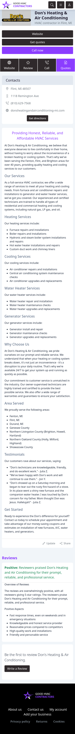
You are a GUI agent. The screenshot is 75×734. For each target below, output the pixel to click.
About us (15, 709)
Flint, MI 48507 (21, 89)
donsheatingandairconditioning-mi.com (38, 110)
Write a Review (17, 668)
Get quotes (37, 42)
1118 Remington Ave (25, 96)
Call (47, 65)
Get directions (37, 118)
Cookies (59, 721)
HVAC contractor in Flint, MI (53, 23)
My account (58, 709)
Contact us (36, 709)
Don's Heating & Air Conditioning (51, 15)
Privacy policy (20, 721)
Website (37, 34)
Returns (41, 721)
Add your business (37, 714)
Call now (37, 50)
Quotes (65, 65)
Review (28, 65)
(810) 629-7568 (21, 103)
